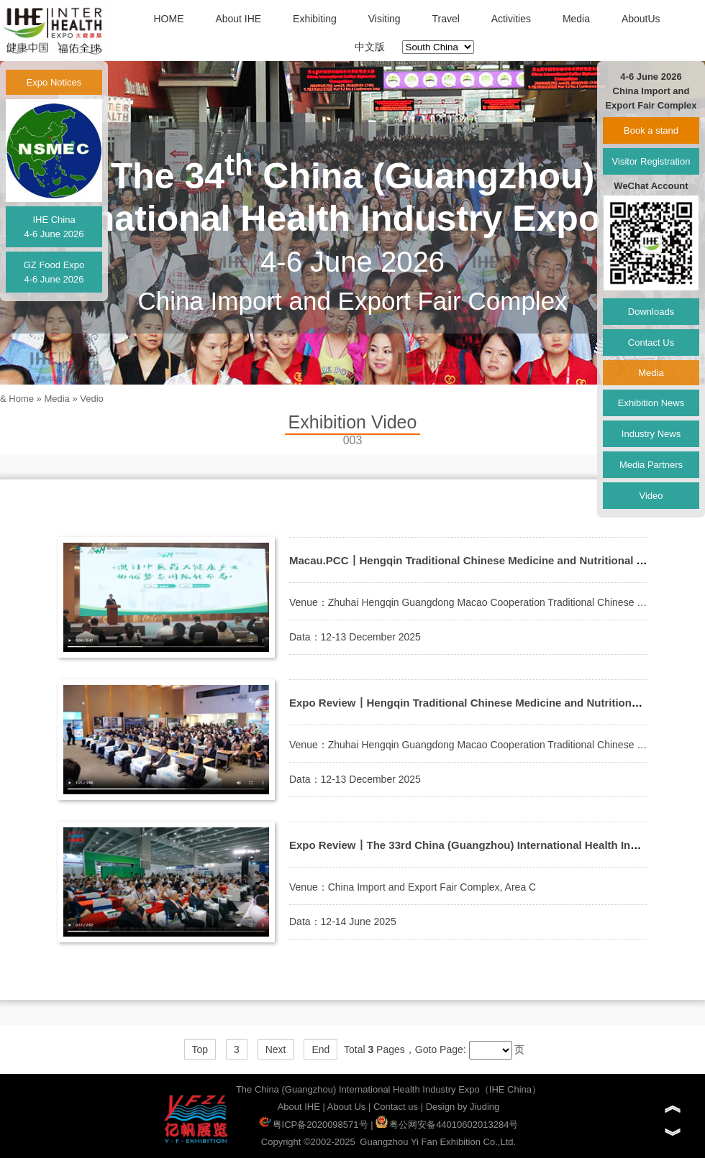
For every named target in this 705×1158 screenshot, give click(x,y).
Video (651, 495)
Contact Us (651, 342)
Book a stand (651, 130)
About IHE (238, 18)
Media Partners (651, 464)
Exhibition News (651, 403)
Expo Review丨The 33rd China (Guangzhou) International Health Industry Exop (491, 845)
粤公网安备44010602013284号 (447, 1124)
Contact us (395, 1106)
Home (21, 398)
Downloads (651, 311)
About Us (346, 1106)
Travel (445, 18)
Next (275, 1049)
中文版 (370, 46)
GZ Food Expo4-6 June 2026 (54, 272)
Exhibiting (315, 18)
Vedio (92, 398)
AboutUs (641, 18)
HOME (168, 18)
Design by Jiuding (463, 1106)
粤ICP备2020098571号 (313, 1124)
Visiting (384, 18)
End (320, 1049)
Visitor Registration (651, 161)
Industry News (651, 433)
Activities (511, 18)
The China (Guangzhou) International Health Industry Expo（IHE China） (388, 1089)
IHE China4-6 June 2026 (53, 226)
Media (576, 18)
